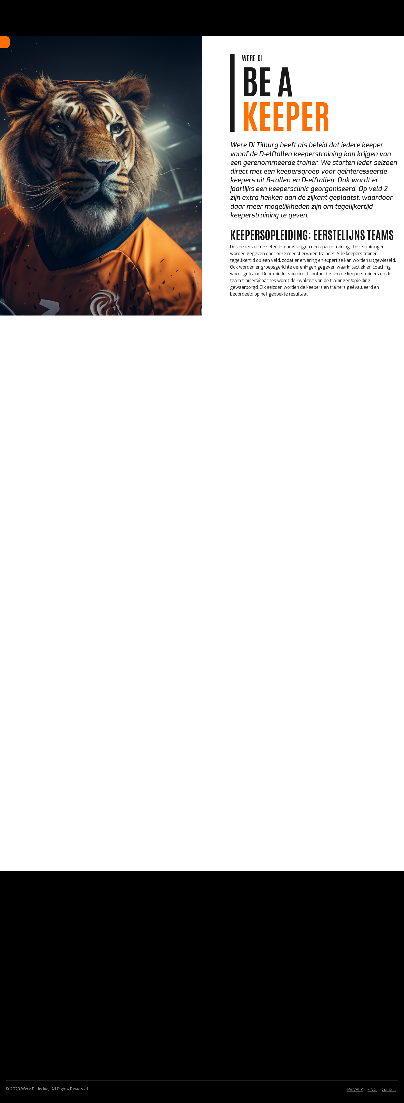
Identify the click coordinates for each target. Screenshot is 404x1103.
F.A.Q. (372, 1089)
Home (104, 42)
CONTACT (261, 42)
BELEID (210, 42)
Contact (389, 1089)
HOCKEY (160, 42)
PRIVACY (355, 1089)
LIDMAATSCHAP (131, 42)
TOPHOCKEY (186, 42)
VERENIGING (235, 42)
